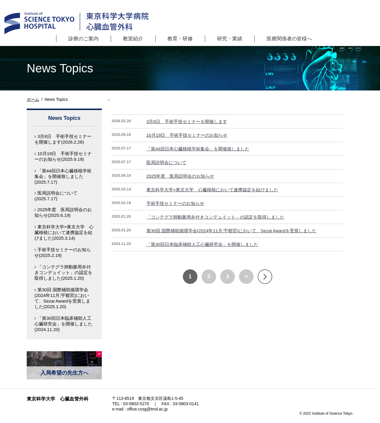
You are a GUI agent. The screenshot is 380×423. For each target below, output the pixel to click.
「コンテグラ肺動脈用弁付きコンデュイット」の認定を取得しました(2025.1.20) (63, 272)
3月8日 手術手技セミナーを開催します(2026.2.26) (62, 139)
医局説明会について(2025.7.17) (55, 195)
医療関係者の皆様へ (289, 39)
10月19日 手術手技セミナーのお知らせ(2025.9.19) (63, 156)
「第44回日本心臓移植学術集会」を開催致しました (197, 148)
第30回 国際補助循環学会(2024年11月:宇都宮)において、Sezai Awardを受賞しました (231, 230)
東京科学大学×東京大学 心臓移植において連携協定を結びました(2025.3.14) (64, 232)
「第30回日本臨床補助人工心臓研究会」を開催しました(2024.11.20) (63, 324)
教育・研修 (180, 39)
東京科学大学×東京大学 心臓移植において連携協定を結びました (212, 189)
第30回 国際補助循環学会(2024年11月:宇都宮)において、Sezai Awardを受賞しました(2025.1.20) (62, 298)
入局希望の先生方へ (64, 373)
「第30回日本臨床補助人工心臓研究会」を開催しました (202, 244)
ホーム (33, 99)
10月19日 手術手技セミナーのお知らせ (186, 135)
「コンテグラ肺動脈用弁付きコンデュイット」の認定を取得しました (215, 217)
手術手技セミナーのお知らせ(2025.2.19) (62, 252)
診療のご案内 (83, 39)
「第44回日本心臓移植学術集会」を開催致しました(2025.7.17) (62, 176)
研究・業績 (229, 39)
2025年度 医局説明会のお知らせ (180, 176)
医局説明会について (166, 162)
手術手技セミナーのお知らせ (175, 203)
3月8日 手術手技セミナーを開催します (186, 121)
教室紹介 (133, 39)
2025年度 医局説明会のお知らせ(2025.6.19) (63, 212)
